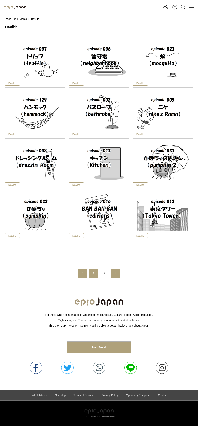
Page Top (10, 18)
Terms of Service (83, 395)
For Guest (99, 347)
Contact (162, 395)
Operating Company (138, 395)
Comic (24, 18)
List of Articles (39, 395)
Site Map (60, 395)
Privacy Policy (110, 395)
